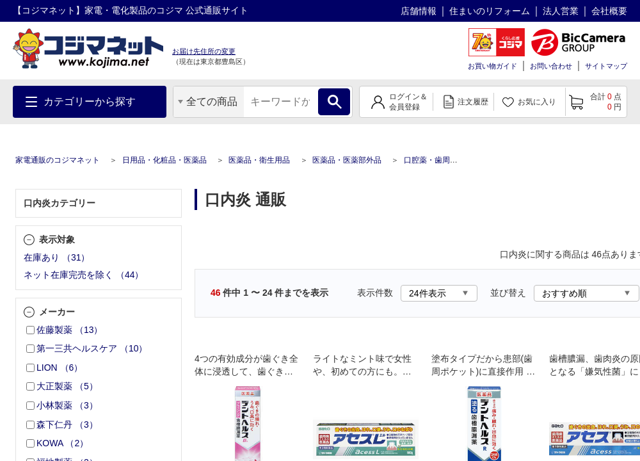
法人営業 (561, 11)
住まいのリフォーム (489, 11)
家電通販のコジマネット (57, 160)
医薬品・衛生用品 (259, 160)
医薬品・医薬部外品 (346, 160)
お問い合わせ (551, 66)
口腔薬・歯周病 (431, 160)
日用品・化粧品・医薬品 (164, 160)
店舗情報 (418, 11)
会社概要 (609, 11)
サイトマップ (606, 66)
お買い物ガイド (492, 66)
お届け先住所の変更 (204, 51)
